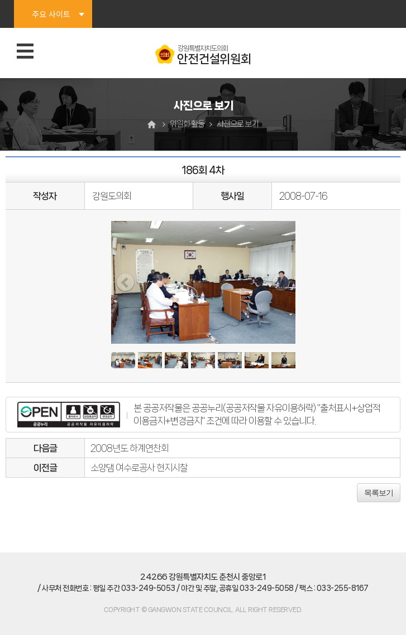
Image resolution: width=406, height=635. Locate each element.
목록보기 (378, 492)
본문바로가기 (0, 0)
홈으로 (153, 124)
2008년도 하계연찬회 (129, 448)
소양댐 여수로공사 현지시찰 (139, 468)
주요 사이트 (51, 14)
